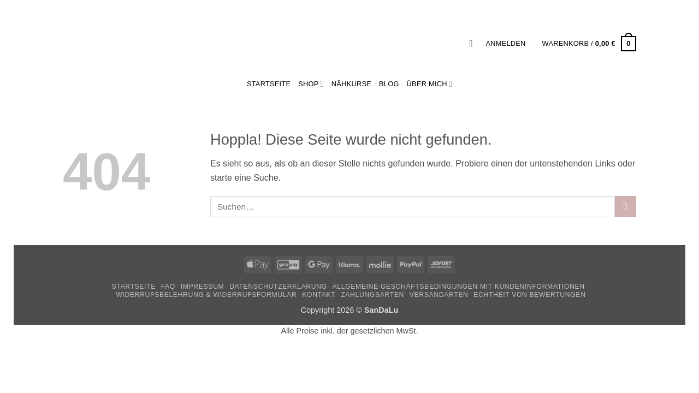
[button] (473, 43)
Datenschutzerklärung (278, 286)
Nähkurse (351, 84)
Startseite (133, 286)
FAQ (168, 286)
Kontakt (318, 295)
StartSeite (269, 84)
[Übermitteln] (625, 206)
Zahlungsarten (372, 295)
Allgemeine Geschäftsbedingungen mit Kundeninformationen (459, 286)
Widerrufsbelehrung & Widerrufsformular (206, 295)
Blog (389, 84)
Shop (311, 84)
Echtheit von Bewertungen (529, 295)
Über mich (429, 84)
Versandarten (439, 295)
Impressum (202, 286)
